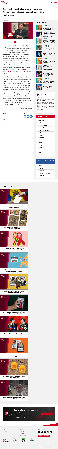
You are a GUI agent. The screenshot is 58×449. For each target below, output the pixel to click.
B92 (41, 135)
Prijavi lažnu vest (46, 414)
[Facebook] (25, 116)
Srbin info (42, 140)
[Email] (31, 116)
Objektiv (42, 145)
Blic (41, 132)
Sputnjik (42, 147)
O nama (5, 431)
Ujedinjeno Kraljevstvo (46, 173)
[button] (55, 2)
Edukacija (23, 435)
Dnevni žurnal (14, 46)
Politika (42, 152)
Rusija (41, 168)
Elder (51, 446)
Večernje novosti (44, 130)
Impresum (6, 429)
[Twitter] (28, 116)
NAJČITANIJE (42, 22)
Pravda (42, 150)
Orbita (22, 433)
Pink (41, 142)
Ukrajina (42, 175)
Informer (41, 120)
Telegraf (42, 137)
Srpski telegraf (43, 125)
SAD (40, 165)
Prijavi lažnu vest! (44, 435)
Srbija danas (43, 127)
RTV (41, 155)
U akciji (22, 431)
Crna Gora (6, 122)
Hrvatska (42, 170)
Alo (40, 122)
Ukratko (42, 94)
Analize (22, 429)
